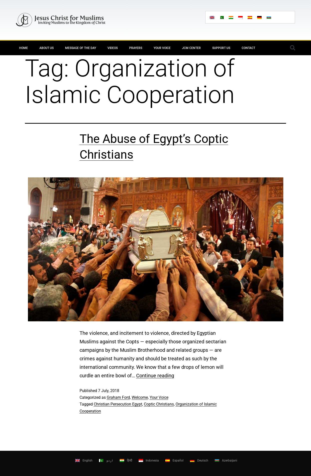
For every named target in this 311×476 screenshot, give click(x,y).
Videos (112, 48)
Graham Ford (118, 397)
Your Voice (162, 48)
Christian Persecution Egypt (118, 404)
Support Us (221, 48)
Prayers (135, 48)
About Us (46, 48)
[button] (293, 48)
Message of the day (80, 48)
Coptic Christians (159, 404)
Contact (248, 48)
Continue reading (155, 376)
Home (23, 48)
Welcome (140, 397)
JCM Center (191, 48)
